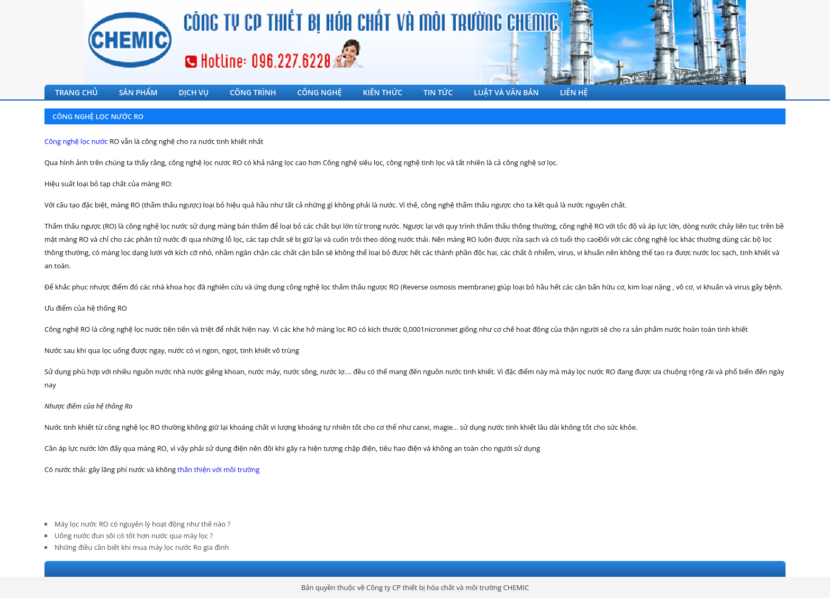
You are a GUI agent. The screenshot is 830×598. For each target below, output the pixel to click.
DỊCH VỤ (194, 92)
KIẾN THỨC (383, 92)
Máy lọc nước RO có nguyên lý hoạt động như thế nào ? (142, 524)
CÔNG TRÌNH (253, 92)
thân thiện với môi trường (218, 469)
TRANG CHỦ (76, 92)
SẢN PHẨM (138, 92)
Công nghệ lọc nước (76, 141)
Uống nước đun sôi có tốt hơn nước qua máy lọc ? (134, 535)
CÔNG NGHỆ (319, 92)
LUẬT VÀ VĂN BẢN (506, 92)
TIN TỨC (438, 92)
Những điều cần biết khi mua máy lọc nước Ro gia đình (142, 547)
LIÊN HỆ (574, 92)
